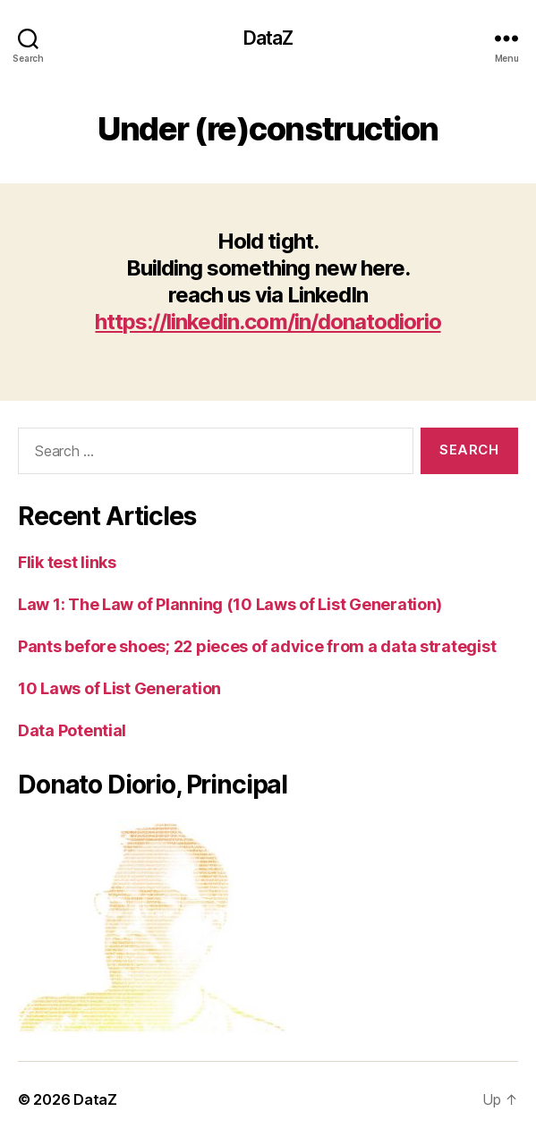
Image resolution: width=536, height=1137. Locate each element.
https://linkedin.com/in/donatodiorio (267, 322)
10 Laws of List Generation (119, 688)
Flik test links (67, 562)
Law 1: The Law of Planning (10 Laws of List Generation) (230, 604)
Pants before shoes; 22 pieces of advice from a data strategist (257, 646)
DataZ (268, 38)
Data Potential (72, 730)
